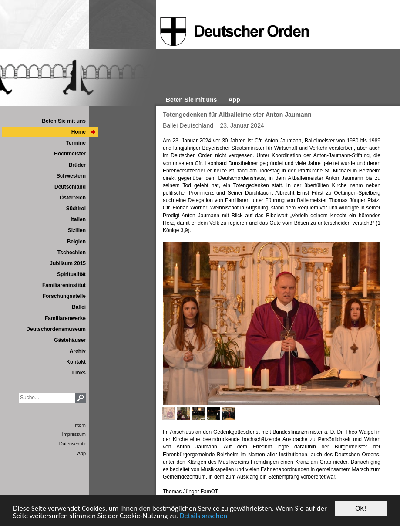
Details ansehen (203, 516)
